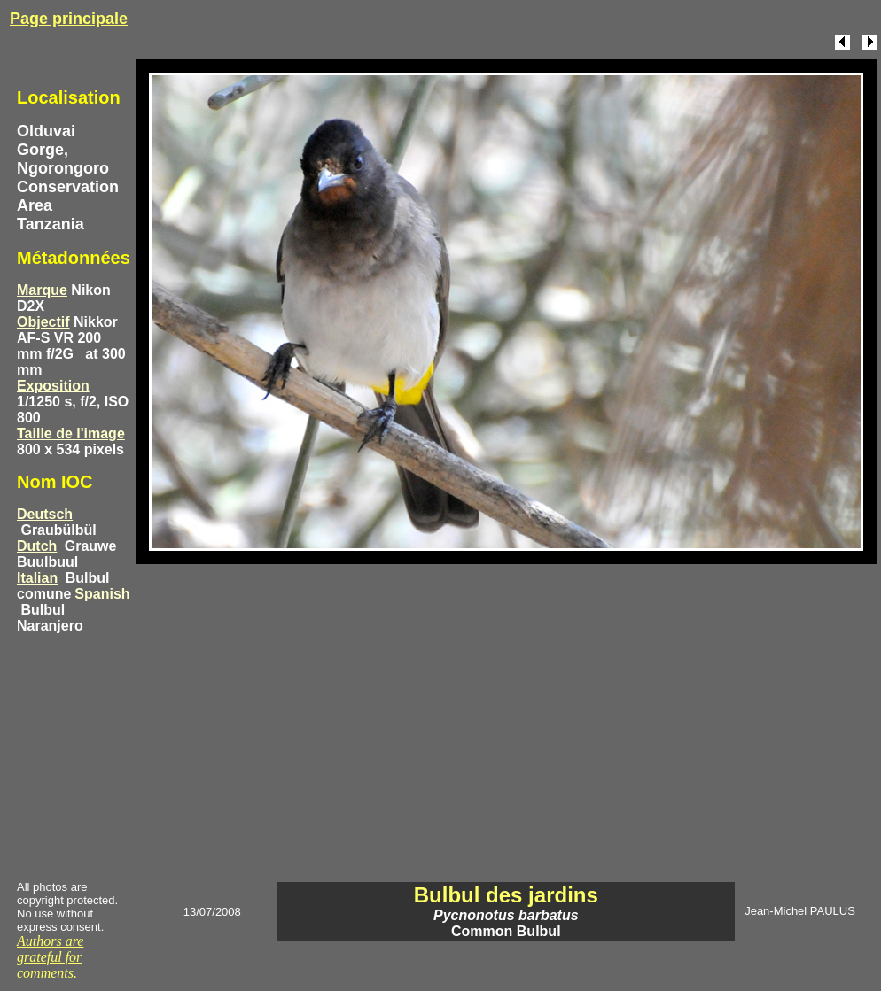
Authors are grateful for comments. (50, 956)
